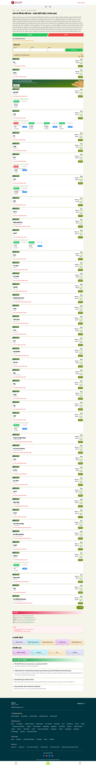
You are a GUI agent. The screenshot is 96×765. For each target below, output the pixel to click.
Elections (18, 739)
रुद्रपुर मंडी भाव (62, 642)
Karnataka (57, 724)
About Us (81, 703)
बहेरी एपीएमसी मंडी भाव (77, 642)
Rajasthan (53, 726)
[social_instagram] (52, 756)
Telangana (53, 729)
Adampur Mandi (43, 716)
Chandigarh (68, 729)
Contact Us (21, 747)
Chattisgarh (19, 724)
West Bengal (14, 731)
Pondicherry (70, 724)
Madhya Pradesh (29, 724)
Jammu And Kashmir (43, 729)
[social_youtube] (46, 756)
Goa (63, 724)
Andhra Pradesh (78, 726)
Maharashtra (39, 724)
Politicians (39, 739)
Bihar (12, 724)
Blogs (45, 739)
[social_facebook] (44, 756)
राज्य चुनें (15, 47)
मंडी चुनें (32, 47)
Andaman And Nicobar (19, 726)
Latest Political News (28, 739)
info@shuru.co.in (19, 707)
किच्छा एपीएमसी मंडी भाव (33, 642)
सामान (49, 47)
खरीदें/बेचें (80, 66)
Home (13, 10)
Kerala (77, 724)
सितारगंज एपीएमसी (21, 652)
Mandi (17, 10)
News (12, 739)
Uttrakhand (23, 10)
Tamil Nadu (26, 729)
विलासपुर (75, 652)
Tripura (61, 729)
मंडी (50, 7)
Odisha (83, 724)
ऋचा (57, 652)
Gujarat (29, 726)
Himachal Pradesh (32, 731)
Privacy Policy (44, 747)
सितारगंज (39, 652)
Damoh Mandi (33, 716)
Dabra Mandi (53, 716)
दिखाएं (74, 50)
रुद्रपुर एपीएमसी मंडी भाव (48, 642)
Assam (33, 729)
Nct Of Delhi (48, 724)
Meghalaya (46, 726)
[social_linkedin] (49, 756)
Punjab (13, 729)
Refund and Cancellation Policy (70, 747)
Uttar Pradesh (37, 726)
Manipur (69, 726)
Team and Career (54, 747)
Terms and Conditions (32, 747)
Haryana (22, 731)
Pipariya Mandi (15, 716)
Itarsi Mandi (24, 716)
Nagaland (76, 729)
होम (46, 7)
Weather (51, 739)
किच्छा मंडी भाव (19, 642)
